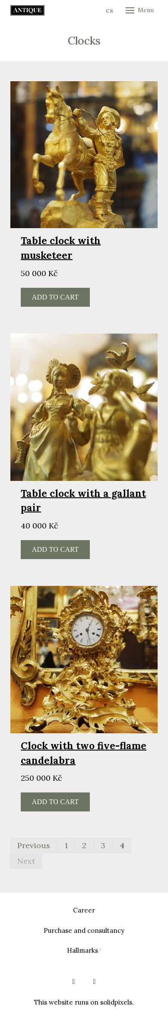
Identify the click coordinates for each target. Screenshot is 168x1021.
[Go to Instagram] (94, 981)
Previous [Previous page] (33, 845)
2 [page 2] (84, 845)
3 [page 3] (103, 845)
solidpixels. (117, 1002)
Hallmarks (82, 950)
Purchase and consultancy (84, 930)
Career (84, 910)
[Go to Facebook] (73, 981)
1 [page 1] (66, 845)
